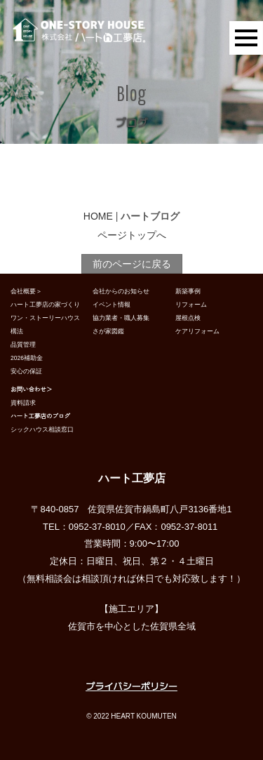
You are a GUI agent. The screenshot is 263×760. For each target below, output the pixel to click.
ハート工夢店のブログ (40, 416)
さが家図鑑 (108, 331)
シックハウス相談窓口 (42, 429)
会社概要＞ (26, 291)
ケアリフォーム (197, 331)
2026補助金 (27, 357)
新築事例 (188, 291)
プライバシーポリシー (131, 686)
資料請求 (23, 402)
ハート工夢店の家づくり (45, 304)
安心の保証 (26, 371)
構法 (17, 331)
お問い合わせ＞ (32, 389)
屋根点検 (188, 317)
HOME (98, 216)
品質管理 (23, 344)
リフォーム (191, 304)
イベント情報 (111, 304)
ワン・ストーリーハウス (45, 317)
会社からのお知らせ (121, 291)
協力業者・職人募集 (121, 317)
